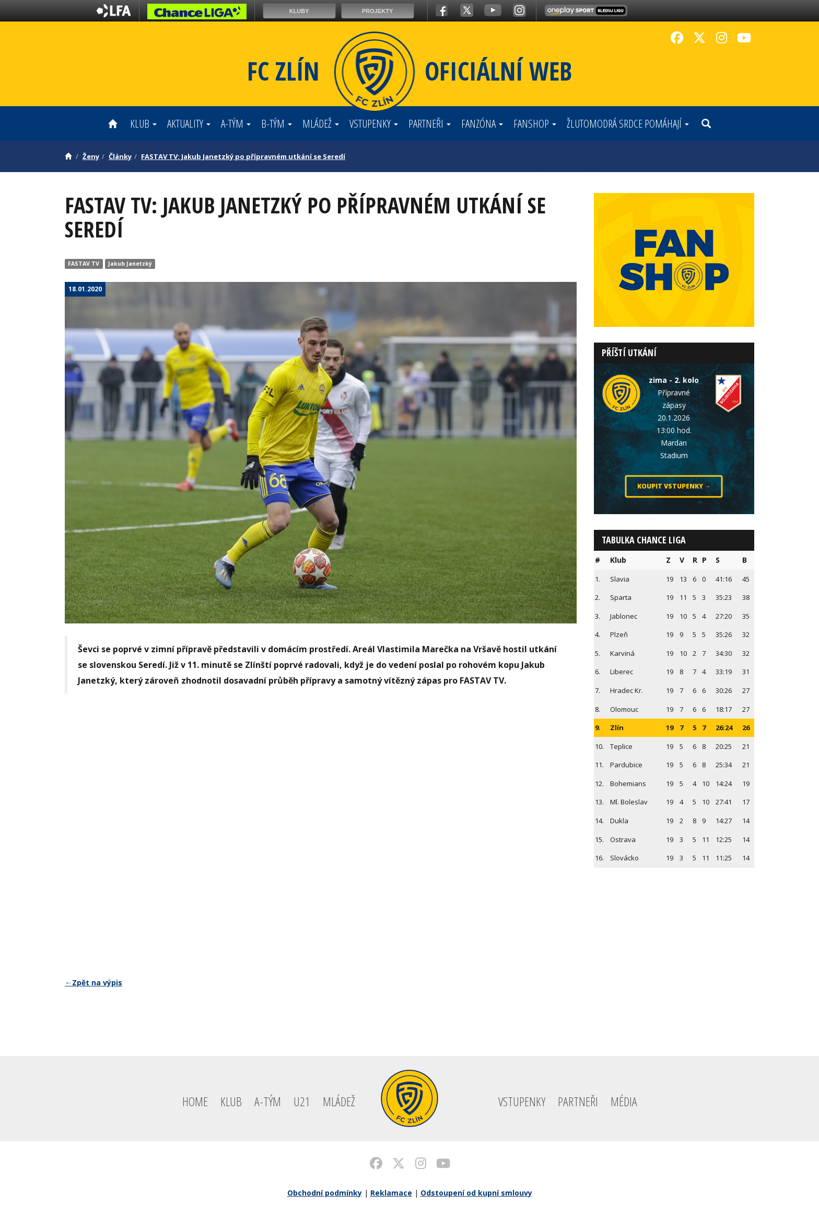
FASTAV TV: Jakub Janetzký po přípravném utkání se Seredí (243, 156)
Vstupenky (373, 123)
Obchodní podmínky (324, 1193)
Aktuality (188, 123)
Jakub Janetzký (130, 263)
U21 (302, 1101)
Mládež (320, 123)
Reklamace (391, 1193)
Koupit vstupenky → (674, 486)
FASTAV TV (83, 263)
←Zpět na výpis (93, 982)
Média (624, 1101)
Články (120, 156)
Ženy (91, 156)
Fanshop (534, 123)
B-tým (276, 123)
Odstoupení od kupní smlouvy (476, 1193)
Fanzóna (482, 123)
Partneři (429, 123)
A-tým (236, 123)
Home (195, 1101)
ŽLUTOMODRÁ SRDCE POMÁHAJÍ (628, 123)
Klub (143, 123)
